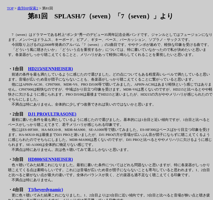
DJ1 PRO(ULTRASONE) (52, 114)
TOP (10, 8)
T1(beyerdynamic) (45, 189)
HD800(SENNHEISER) (50, 159)
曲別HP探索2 (27, 8)
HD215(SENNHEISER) (50, 68)
